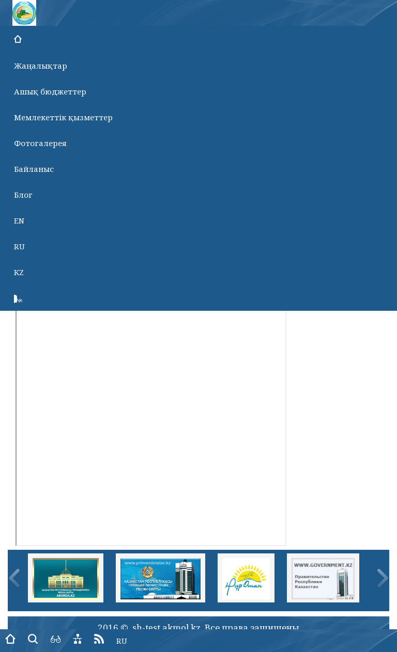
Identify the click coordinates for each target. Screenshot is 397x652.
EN (19, 220)
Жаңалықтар (40, 65)
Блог (23, 194)
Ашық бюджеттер (50, 91)
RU (19, 246)
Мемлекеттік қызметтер (63, 117)
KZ (19, 272)
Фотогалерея (40, 143)
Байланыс (34, 169)
